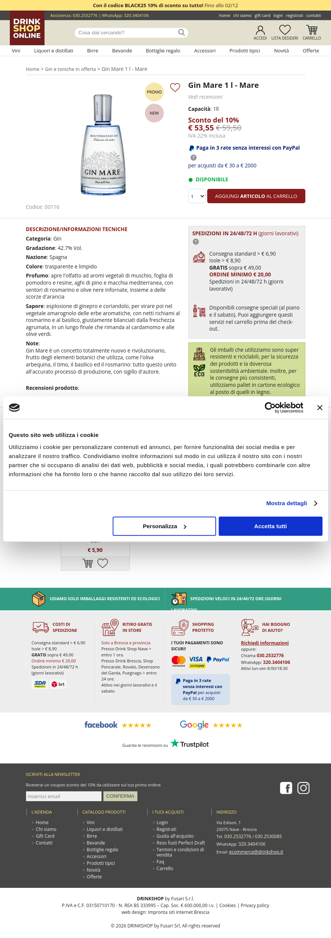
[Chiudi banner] (319, 407)
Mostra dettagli (286, 503)
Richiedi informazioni (263, 631)
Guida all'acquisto (174, 824)
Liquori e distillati (53, 50)
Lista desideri (284, 38)
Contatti (313, 15)
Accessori (205, 50)
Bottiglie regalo (163, 50)
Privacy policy (255, 893)
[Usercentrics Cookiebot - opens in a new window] (270, 407)
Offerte (311, 50)
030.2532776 (85, 15)
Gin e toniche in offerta (71, 69)
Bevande (122, 50)
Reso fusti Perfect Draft (179, 831)
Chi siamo (242, 15)
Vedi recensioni (204, 96)
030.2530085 (265, 824)
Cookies (227, 893)
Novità (281, 50)
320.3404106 (136, 15)
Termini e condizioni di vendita (179, 840)
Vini (16, 50)
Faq (160, 849)
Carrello (312, 38)
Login (278, 15)
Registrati (294, 15)
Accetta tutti (270, 526)
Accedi (260, 38)
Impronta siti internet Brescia (178, 900)
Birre (93, 50)
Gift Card (263, 15)
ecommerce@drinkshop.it (254, 837)
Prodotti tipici (244, 50)
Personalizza (164, 526)
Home (224, 15)
